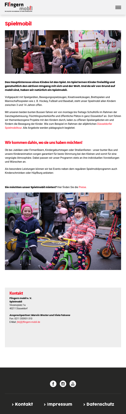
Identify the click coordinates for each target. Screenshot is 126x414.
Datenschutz (100, 404)
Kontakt (24, 404)
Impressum (59, 404)
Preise (82, 187)
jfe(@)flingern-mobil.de (28, 322)
